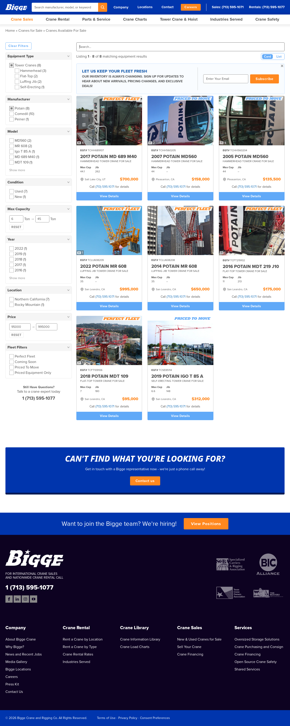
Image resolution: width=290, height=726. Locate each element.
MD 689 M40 (27, 157)
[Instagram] (25, 599)
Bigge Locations (18, 669)
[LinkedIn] (17, 599)
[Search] (102, 7)
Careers (190, 7)
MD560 (23, 140)
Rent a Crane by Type (80, 647)
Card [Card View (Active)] (267, 56)
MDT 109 (23, 162)
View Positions (206, 523)
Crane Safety (267, 19)
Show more (17, 170)
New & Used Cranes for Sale (199, 639)
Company (121, 7)
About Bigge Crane (20, 639)
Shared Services (247, 669)
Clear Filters (18, 46)
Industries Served (226, 19)
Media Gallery (16, 662)
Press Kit (12, 684)
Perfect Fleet (25, 356)
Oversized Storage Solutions (256, 639)
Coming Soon (25, 362)
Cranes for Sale (30, 30)
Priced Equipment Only (33, 372)
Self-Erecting (32, 87)
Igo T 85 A (25, 151)
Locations (145, 7)
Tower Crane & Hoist (179, 19)
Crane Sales (22, 19)
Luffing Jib (30, 81)
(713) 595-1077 (273, 7)
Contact (168, 7)
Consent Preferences (155, 718)
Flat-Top (29, 76)
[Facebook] (9, 599)
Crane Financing (190, 654)
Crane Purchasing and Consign (258, 647)
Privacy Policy (127, 718)
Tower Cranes (28, 65)
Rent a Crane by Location (83, 639)
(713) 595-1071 (233, 7)
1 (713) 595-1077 (38, 398)
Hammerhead (33, 70)
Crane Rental (58, 19)
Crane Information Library (140, 639)
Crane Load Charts (134, 647)
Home (10, 30)
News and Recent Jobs (23, 654)
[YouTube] (33, 599)
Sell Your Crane (189, 647)
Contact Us (14, 691)
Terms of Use (106, 718)
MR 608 (23, 146)
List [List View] (279, 56)
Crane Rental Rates (78, 654)
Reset (16, 227)
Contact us (145, 481)
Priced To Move (27, 367)
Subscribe (264, 79)
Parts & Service (96, 19)
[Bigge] (16, 7)
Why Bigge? (14, 647)
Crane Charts (135, 19)
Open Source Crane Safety (255, 662)
